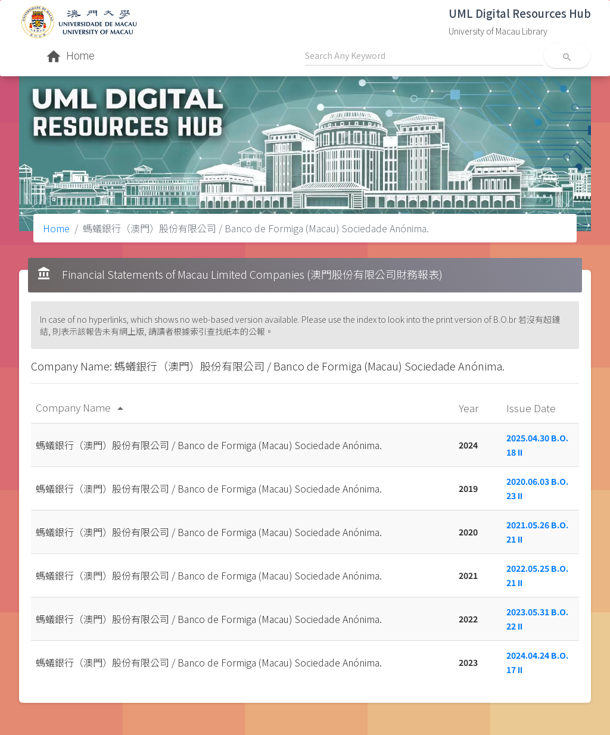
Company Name (81, 407)
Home (56, 228)
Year (470, 407)
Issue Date (532, 407)
